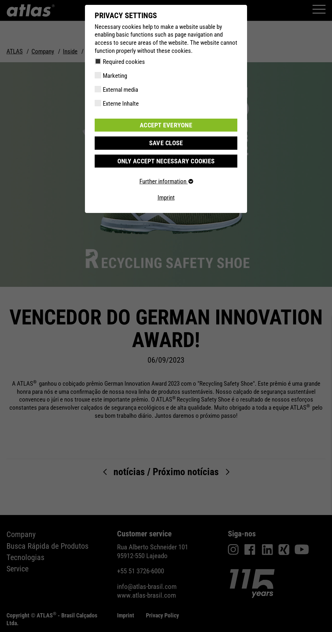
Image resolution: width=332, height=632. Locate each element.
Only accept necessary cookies (165, 160)
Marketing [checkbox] (115, 75)
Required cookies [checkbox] (124, 61)
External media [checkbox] (120, 89)
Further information (166, 181)
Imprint (166, 197)
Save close (166, 142)
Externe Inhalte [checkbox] (121, 103)
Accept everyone (166, 125)
